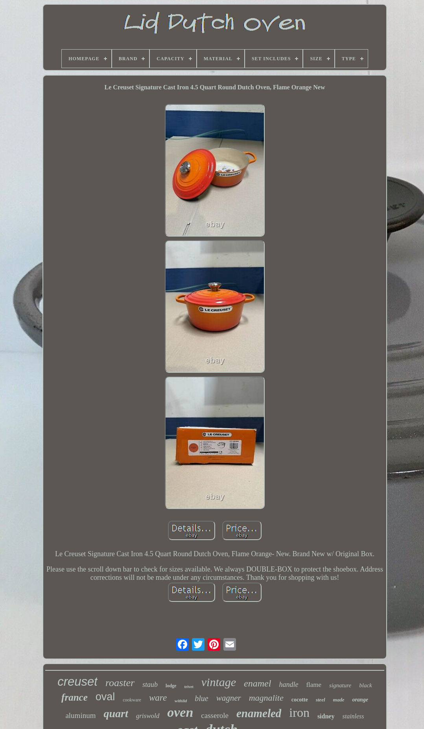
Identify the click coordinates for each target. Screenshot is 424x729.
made (339, 700)
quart (115, 713)
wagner (228, 698)
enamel (257, 683)
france (74, 697)
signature (340, 685)
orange (360, 700)
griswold (148, 716)
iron (299, 712)
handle (288, 684)
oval (105, 697)
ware (158, 698)
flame (313, 684)
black (365, 685)
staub (150, 684)
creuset (77, 681)
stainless (353, 716)
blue (201, 698)
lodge (171, 685)
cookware (132, 700)
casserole (215, 715)
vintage (218, 681)
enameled (258, 713)
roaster (120, 682)
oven (180, 712)
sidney (326, 716)
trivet (188, 687)
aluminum (80, 715)
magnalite (266, 698)
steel (320, 700)
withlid (181, 700)
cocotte (299, 700)
